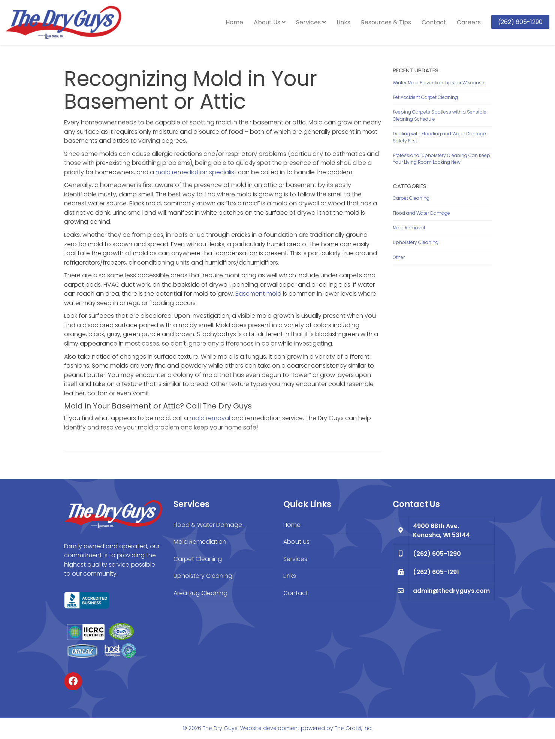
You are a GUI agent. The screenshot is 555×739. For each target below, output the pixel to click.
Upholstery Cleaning (415, 242)
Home (234, 22)
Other (399, 257)
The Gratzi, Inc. (353, 728)
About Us (270, 22)
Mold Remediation (200, 541)
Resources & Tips (386, 22)
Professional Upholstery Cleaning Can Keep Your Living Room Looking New (441, 158)
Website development (269, 728)
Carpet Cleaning (411, 198)
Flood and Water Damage (421, 213)
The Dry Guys (220, 728)
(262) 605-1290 (520, 22)
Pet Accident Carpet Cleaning (425, 97)
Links (343, 22)
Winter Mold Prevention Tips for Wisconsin (439, 82)
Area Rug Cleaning (200, 593)
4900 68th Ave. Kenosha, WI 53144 (441, 531)
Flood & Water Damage (208, 525)
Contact (434, 22)
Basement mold (258, 293)
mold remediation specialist (196, 172)
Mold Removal (409, 227)
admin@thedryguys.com (451, 590)
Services (311, 22)
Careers (469, 22)
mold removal (210, 418)
